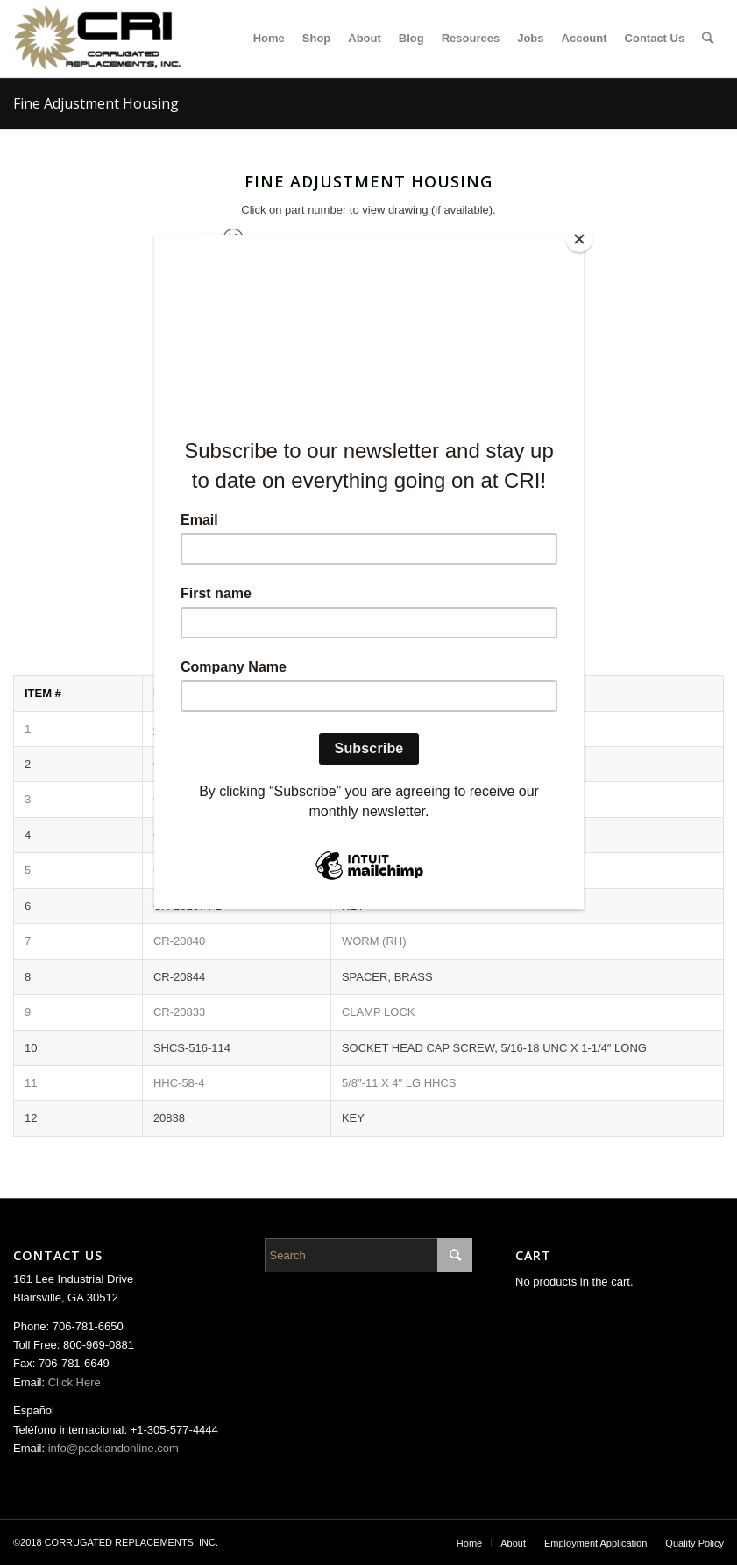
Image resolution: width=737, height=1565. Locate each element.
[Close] (579, 239)
